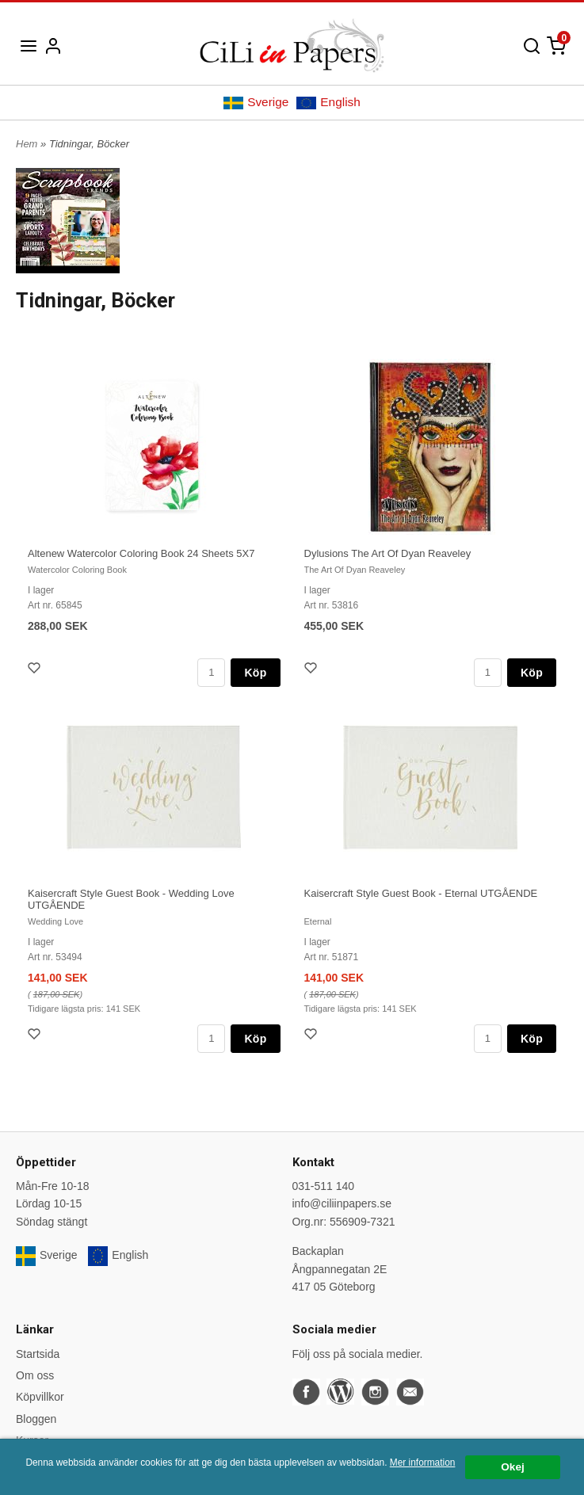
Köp (255, 672)
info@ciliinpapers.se (342, 1203)
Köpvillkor (40, 1396)
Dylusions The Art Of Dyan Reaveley (387, 553)
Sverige (255, 102)
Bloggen (36, 1419)
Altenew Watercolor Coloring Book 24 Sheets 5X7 (141, 553)
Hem (26, 144)
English (328, 102)
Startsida (37, 1354)
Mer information (423, 1462)
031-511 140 (323, 1186)
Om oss (35, 1375)
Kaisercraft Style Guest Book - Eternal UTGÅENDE (421, 893)
